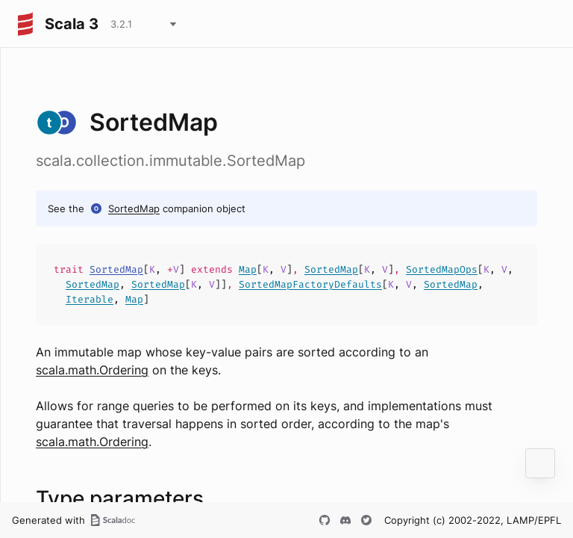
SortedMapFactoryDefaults (310, 284)
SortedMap (134, 208)
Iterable (89, 299)
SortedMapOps (442, 269)
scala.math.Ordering (92, 369)
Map (248, 269)
